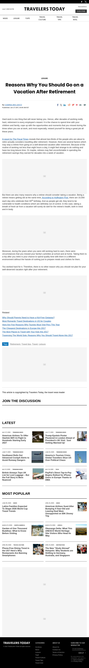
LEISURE (16, 18)
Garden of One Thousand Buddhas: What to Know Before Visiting (14, 530)
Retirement (15, 344)
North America (19, 525)
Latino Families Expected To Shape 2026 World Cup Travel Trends (15, 508)
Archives (38, 647)
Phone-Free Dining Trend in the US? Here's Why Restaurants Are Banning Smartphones (15, 552)
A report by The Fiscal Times (15, 139)
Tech (57, 469)
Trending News (18, 432)
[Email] (80, 105)
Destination (60, 545)
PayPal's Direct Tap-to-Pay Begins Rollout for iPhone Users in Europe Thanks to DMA (58, 476)
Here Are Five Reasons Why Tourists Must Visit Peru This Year (31, 325)
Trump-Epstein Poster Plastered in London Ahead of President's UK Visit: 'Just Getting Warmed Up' (60, 439)
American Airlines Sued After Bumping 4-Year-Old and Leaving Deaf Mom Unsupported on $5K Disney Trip (59, 511)
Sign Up (81, 653)
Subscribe (81, 11)
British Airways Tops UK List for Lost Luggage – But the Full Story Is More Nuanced (15, 476)
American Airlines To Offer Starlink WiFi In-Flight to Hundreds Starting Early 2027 (15, 439)
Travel (35, 344)
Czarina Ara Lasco (13, 105)
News (15, 503)
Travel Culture (18, 545)
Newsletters (82, 7)
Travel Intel (39, 663)
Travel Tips (39, 660)
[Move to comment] (85, 105)
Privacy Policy (58, 655)
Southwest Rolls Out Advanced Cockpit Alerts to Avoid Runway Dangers (15, 457)
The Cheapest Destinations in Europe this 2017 (24, 328)
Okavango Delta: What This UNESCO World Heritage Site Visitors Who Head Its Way (58, 532)
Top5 (37, 655)
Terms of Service (58, 652)
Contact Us (56, 650)
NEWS (5, 18)
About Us (56, 647)
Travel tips (26, 344)
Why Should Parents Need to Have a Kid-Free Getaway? (28, 317)
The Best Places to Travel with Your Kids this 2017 (25, 332)
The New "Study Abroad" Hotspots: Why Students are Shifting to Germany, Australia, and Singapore (59, 552)
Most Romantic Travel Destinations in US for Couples (26, 321)
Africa (59, 525)
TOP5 (27, 18)
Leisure (44, 78)
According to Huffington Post (55, 197)
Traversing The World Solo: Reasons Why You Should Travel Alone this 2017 (37, 335)
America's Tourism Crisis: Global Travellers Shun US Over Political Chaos (58, 457)
